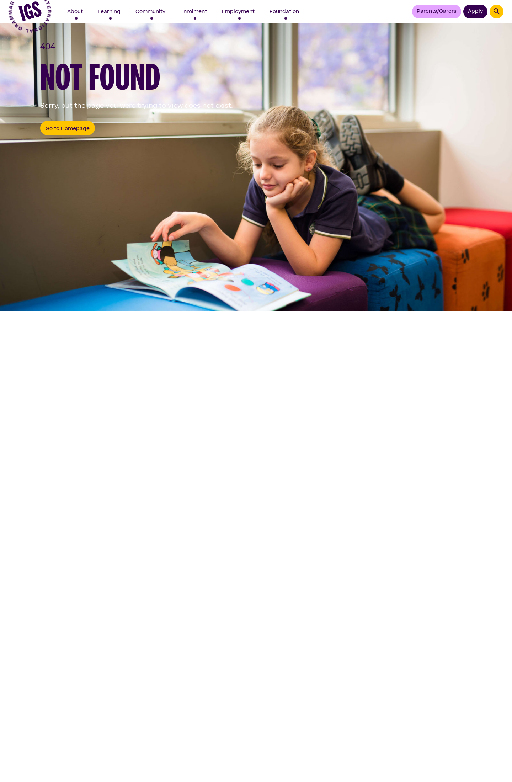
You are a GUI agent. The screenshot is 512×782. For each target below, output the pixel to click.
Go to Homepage (68, 128)
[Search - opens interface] (496, 11)
